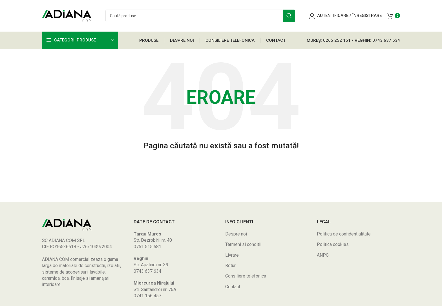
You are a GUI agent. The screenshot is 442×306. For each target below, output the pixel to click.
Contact (232, 288)
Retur (230, 267)
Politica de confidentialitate (344, 235)
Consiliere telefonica (245, 277)
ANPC (323, 256)
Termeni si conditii (243, 246)
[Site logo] (66, 16)
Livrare (232, 256)
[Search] (200, 17)
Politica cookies (333, 246)
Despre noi (236, 235)
